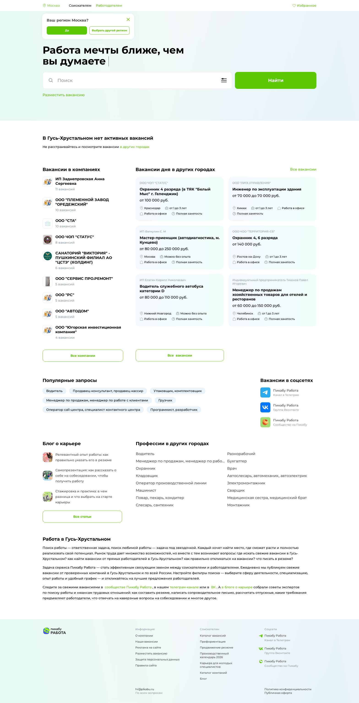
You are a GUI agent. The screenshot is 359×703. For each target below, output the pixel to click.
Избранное (304, 5)
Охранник (145, 468)
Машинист (146, 490)
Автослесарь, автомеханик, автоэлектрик (267, 476)
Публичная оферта (278, 693)
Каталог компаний (213, 672)
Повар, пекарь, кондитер (160, 498)
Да (67, 30)
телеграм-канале (184, 587)
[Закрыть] (128, 19)
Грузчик (165, 400)
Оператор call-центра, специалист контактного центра (93, 410)
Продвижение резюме (216, 647)
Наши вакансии (146, 641)
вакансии (180, 355)
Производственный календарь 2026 (214, 655)
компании (83, 356)
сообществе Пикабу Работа (128, 587)
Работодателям (109, 5)
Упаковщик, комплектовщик (178, 391)
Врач (232, 468)
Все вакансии (303, 169)
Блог (203, 678)
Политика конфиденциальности (287, 689)
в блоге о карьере (237, 587)
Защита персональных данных (157, 659)
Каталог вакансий (213, 635)
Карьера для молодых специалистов (216, 664)
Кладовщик (147, 476)
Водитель (54, 391)
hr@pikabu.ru (144, 689)
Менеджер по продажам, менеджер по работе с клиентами (97, 400)
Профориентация (213, 641)
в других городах (135, 147)
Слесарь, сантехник (155, 505)
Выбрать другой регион (109, 30)
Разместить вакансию (64, 95)
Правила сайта (146, 665)
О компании (144, 635)
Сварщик (236, 490)
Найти (275, 80)
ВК (213, 587)
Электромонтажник (246, 483)
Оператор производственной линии (171, 483)
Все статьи (82, 517)
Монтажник (238, 505)
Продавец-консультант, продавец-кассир (108, 391)
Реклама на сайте (148, 647)
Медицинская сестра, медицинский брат (267, 498)
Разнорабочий (241, 454)
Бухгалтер (237, 461)
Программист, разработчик (173, 410)
